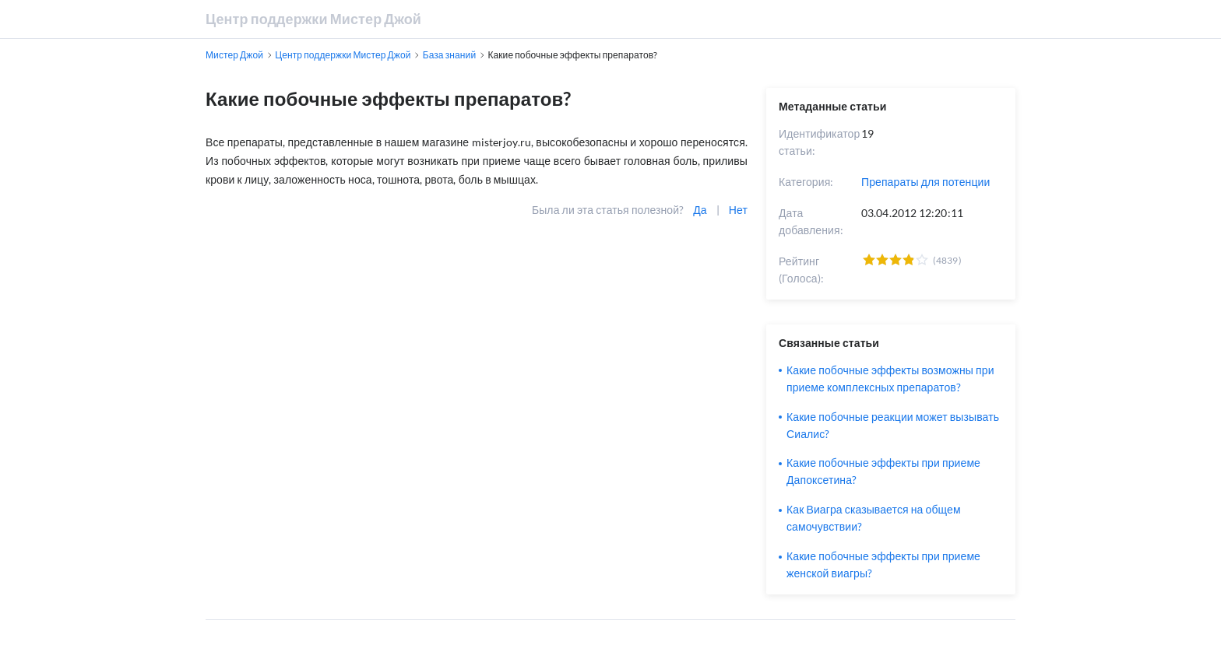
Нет (738, 209)
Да (699, 209)
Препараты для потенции (925, 181)
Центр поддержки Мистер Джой (313, 18)
